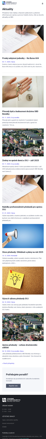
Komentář (14, 255)
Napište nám (13, 386)
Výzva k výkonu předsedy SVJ (15, 298)
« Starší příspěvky (8, 363)
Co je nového (15, 117)
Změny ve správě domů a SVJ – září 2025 (20, 160)
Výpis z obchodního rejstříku (10, 420)
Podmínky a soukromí (8, 433)
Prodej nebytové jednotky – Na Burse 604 (20, 58)
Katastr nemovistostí (8, 423)
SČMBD (4, 427)
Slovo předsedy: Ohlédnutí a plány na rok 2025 (22, 252)
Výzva (13, 62)
